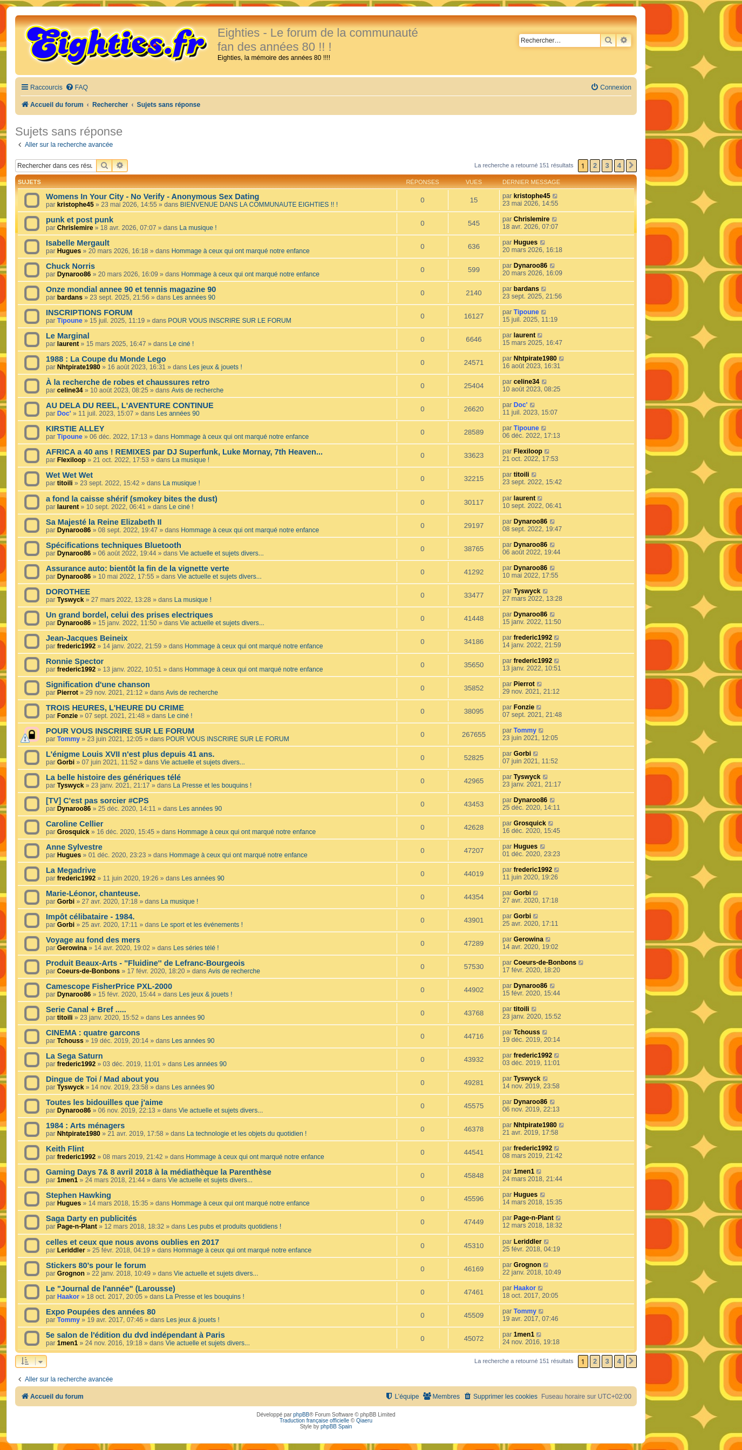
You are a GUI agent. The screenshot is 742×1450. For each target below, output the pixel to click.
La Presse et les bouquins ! (212, 785)
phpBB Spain (336, 1426)
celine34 (70, 390)
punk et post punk (79, 219)
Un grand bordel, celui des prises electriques (129, 615)
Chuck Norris (70, 266)
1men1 (67, 1180)
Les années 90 (194, 297)
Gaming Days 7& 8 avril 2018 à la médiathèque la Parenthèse (158, 1172)
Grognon (71, 1273)
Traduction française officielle (314, 1421)
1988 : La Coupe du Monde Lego (106, 359)
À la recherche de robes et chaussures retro (127, 382)
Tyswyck (70, 600)
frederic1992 (76, 646)
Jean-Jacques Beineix (87, 638)
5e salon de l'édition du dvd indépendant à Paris (135, 1335)
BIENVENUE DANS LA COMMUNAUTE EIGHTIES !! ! (259, 204)
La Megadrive (71, 870)
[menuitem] (76, 87)
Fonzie (67, 716)
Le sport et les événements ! (202, 925)
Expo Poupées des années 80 (100, 1311)
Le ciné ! (181, 344)
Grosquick (73, 832)
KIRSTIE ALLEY (75, 428)
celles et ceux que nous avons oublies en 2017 (132, 1242)
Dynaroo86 (74, 274)
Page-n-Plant (77, 1226)
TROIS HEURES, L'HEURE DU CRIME (115, 707)
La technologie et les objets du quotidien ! (247, 1133)
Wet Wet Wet (69, 475)
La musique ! (197, 228)
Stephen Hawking (78, 1195)
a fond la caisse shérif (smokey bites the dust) (131, 498)
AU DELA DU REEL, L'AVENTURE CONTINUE (130, 405)
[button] (631, 165)
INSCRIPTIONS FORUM (89, 312)
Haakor (68, 1296)
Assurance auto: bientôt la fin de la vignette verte (137, 568)
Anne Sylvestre (74, 847)
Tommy (68, 739)
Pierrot (67, 692)
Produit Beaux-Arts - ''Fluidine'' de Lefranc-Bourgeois (145, 963)
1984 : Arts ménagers (85, 1125)
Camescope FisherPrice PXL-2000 (109, 986)
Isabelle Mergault (78, 243)
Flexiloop (71, 460)
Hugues (69, 251)
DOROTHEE (68, 591)
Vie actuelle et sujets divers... (221, 553)
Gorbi (65, 762)
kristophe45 (75, 204)
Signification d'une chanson (98, 684)
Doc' (64, 413)
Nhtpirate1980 (78, 367)
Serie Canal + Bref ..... (86, 1009)
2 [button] (595, 165)
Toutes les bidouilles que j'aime (104, 1102)
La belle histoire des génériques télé (113, 777)
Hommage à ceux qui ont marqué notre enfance (241, 251)
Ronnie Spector (75, 661)
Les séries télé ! (196, 948)
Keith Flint (65, 1148)
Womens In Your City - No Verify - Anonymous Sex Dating (152, 196)
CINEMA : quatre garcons (93, 1032)
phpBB (301, 1415)
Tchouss (70, 1041)
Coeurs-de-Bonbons (88, 971)
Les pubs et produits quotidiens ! (234, 1226)
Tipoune (70, 320)
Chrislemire (75, 228)
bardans (70, 297)
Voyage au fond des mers (93, 940)
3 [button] (607, 165)
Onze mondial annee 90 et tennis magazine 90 (131, 289)
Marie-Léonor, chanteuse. (93, 893)
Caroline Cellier (75, 823)
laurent (68, 344)
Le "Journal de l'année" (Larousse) (110, 1288)
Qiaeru (364, 1421)
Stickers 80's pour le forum (96, 1265)
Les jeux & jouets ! (215, 367)
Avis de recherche (198, 390)
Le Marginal (68, 335)
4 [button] (619, 165)
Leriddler (71, 1250)
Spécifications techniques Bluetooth (113, 545)
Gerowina (72, 948)
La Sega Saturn (74, 1056)
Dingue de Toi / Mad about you (102, 1079)
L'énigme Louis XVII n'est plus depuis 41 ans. (130, 754)
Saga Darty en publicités (91, 1218)
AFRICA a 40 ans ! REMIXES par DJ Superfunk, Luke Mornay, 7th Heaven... (184, 452)
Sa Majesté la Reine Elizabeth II (104, 522)
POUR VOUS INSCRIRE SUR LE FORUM (229, 320)
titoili (65, 483)
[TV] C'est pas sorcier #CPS (97, 800)
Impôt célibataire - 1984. (90, 916)
